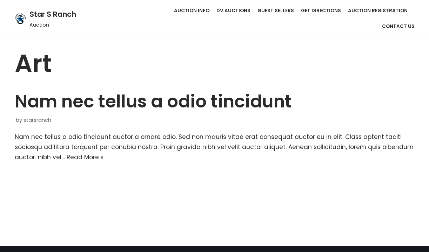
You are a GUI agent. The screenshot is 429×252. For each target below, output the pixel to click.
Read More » (85, 157)
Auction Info (191, 10)
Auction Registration (378, 10)
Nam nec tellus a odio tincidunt (153, 101)
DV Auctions (233, 10)
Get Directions (321, 10)
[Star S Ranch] (45, 18)
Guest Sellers (275, 10)
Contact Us (398, 26)
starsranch (37, 120)
